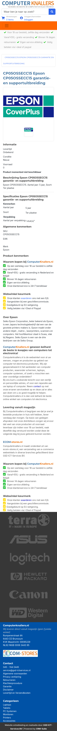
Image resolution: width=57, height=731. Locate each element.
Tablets (6, 708)
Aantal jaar (8, 207)
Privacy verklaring (12, 676)
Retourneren (9, 680)
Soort (6, 212)
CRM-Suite (41, 728)
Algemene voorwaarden (15, 673)
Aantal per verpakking (14, 220)
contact (37, 386)
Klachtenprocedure (12, 683)
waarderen (26, 298)
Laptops (7, 704)
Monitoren (8, 714)
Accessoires (9, 720)
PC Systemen (10, 711)
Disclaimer (8, 689)
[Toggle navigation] (6, 26)
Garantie (7, 686)
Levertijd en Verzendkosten (16, 693)
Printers (7, 717)
